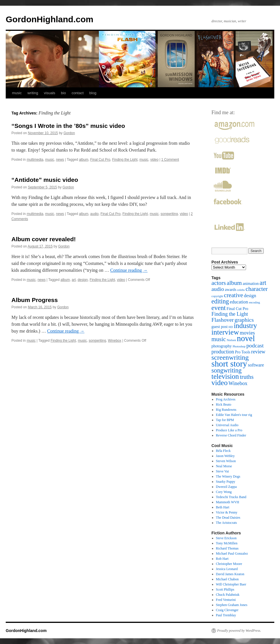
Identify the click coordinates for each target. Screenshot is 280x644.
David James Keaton (230, 574)
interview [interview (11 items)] (225, 332)
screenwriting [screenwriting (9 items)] (230, 357)
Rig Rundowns (226, 410)
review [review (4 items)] (258, 352)
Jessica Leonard (227, 569)
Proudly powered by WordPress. (239, 631)
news (60, 160)
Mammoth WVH (227, 502)
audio (94, 214)
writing (32, 93)
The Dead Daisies (228, 518)
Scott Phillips (225, 589)
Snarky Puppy (225, 482)
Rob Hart (222, 559)
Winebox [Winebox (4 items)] (238, 383)
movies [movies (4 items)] (247, 333)
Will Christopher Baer (231, 584)
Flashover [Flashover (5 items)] (222, 320)
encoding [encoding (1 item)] (254, 302)
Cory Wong (224, 492)
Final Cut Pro (100, 160)
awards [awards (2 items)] (230, 289)
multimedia (35, 160)
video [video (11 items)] (219, 383)
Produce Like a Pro (229, 430)
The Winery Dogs (228, 476)
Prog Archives (225, 399)
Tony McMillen (227, 543)
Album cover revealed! (43, 239)
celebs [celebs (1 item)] (241, 289)
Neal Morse (224, 466)
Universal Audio (227, 425)
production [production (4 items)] (222, 352)
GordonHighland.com (49, 19)
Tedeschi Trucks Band (231, 497)
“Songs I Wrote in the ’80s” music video (68, 125)
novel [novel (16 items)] (246, 338)
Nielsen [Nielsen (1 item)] (231, 340)
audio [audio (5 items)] (217, 289)
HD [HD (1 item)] (231, 327)
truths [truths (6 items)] (246, 376)
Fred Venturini (226, 600)
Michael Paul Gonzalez (232, 554)
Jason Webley (225, 456)
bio (63, 93)
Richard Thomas (227, 548)
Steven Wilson (226, 461)
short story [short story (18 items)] (229, 363)
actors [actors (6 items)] (218, 282)
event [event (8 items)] (218, 307)
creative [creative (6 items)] (233, 295)
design (83, 280)
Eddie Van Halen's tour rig (234, 415)
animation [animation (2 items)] (251, 283)
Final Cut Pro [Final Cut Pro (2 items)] (237, 308)
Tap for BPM (225, 420)
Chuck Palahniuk (227, 595)
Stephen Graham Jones (231, 605)
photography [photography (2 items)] (221, 346)
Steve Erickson (226, 538)
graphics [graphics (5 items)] (244, 320)
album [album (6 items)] (234, 282)
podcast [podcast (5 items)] (254, 345)
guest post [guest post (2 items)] (219, 326)
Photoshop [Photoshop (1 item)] (239, 346)
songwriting (169, 214)
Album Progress (34, 300)
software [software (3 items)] (256, 365)
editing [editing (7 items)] (220, 301)
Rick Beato (223, 404)
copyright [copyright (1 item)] (217, 296)
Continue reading (129, 270)
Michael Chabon (227, 579)
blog (93, 93)
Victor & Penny (226, 512)
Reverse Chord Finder (231, 435)
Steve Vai (222, 471)
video (154, 160)
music (17, 93)
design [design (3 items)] (250, 295)
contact (78, 93)
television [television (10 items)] (225, 376)
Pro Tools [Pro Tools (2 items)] (242, 352)
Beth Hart (222, 507)
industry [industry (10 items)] (245, 325)
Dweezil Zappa (226, 487)
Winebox (114, 341)
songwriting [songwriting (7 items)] (226, 370)
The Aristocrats (226, 523)
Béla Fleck (223, 451)
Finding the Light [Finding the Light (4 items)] (229, 314)
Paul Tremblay (226, 615)
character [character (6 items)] (257, 288)
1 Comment (170, 160)
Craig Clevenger (227, 610)
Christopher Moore (229, 564)
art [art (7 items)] (263, 282)
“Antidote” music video (44, 179)
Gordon (69, 133)
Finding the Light (125, 160)
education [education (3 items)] (239, 302)
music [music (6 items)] (218, 339)
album (83, 160)
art (74, 280)
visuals (49, 93)
